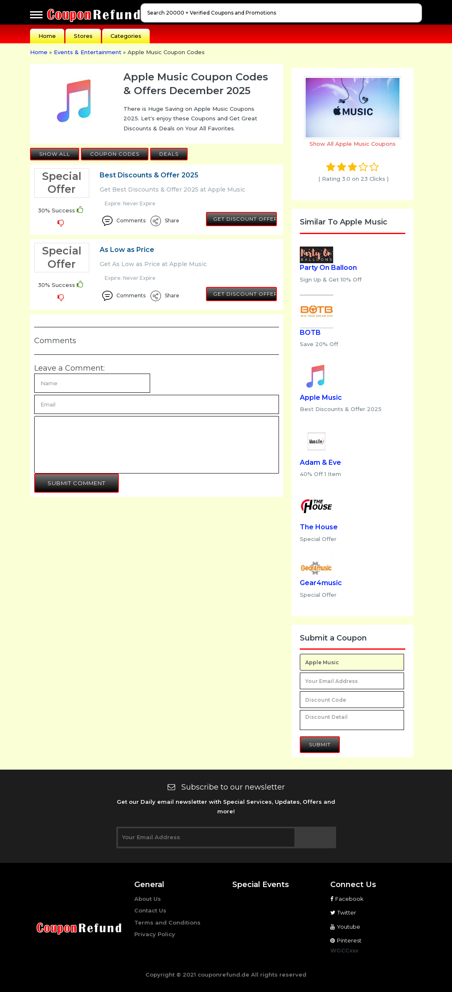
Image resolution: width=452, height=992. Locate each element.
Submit (320, 744)
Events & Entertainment (87, 52)
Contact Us (150, 910)
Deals (168, 154)
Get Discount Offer (245, 219)
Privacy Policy (154, 934)
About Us (147, 898)
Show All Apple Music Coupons (352, 143)
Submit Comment (76, 483)
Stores (83, 35)
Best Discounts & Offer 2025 (149, 175)
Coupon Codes (114, 154)
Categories (125, 35)
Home (47, 35)
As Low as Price (127, 250)
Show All (54, 154)
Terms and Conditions (167, 922)
